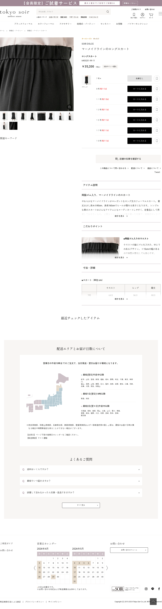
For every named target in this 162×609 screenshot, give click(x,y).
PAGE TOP (153, 601)
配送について (136, 168)
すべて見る (81, 505)
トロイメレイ (93, 17)
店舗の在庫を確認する (130, 159)
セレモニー (106, 24)
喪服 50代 (63, 17)
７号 (98, 78)
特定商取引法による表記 (10, 602)
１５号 (102, 120)
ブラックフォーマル (23, 24)
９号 (101, 89)
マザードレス (73, 17)
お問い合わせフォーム (129, 550)
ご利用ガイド (136, 9)
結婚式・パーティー (86, 24)
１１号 (102, 99)
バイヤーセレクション (138, 24)
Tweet (157, 172)
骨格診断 (84, 17)
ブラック (85, 87)
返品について (153, 168)
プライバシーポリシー (34, 602)
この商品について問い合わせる (113, 168)
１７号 (102, 130)
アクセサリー (65, 24)
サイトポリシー (55, 602)
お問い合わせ (150, 9)
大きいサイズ (53, 17)
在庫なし (139, 78)
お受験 (119, 24)
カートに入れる (139, 89)
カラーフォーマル (46, 24)
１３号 (102, 110)
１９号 (102, 141)
